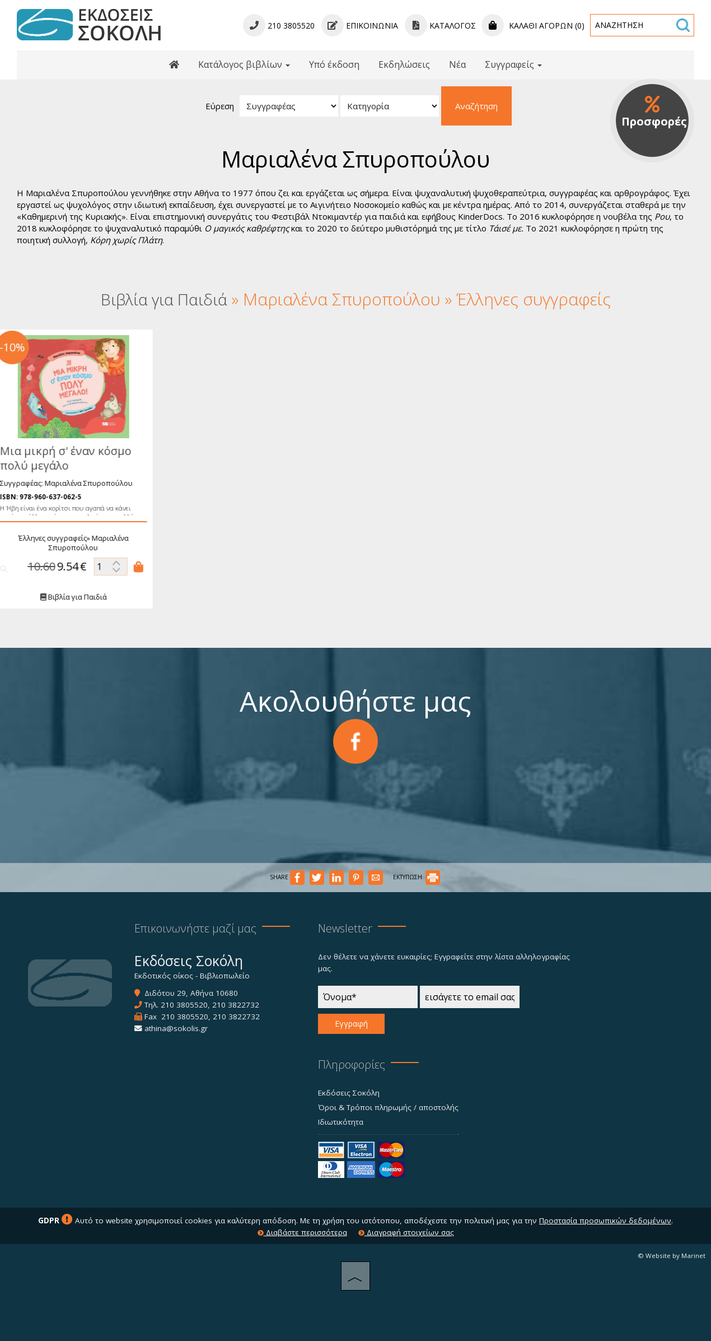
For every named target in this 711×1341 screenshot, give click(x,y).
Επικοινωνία (359, 25)
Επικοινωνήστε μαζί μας (195, 928)
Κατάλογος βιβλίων (244, 64)
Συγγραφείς (513, 64)
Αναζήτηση (476, 106)
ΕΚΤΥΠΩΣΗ (416, 877)
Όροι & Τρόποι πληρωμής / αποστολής (388, 1107)
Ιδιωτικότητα (340, 1122)
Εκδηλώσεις (404, 64)
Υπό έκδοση (334, 64)
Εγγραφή (351, 1023)
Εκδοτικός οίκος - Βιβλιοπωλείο (192, 976)
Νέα (457, 64)
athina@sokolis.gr (176, 1028)
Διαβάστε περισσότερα (302, 1232)
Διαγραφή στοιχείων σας (406, 1232)
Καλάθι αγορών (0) (532, 25)
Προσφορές (654, 112)
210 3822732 (235, 1005)
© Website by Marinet (671, 1255)
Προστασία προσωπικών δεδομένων (605, 1220)
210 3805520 (184, 1005)
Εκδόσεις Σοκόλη (349, 1093)
